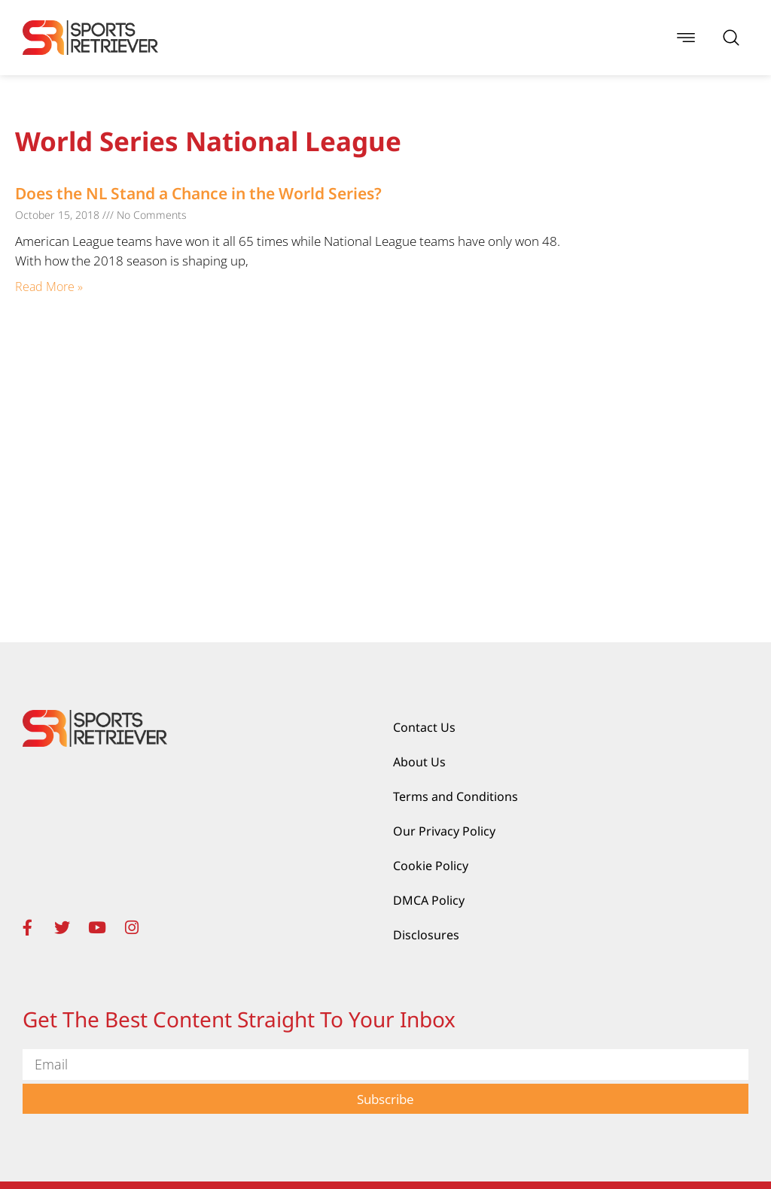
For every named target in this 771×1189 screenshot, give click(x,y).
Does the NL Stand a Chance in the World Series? (200, 193)
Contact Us (424, 727)
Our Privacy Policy (444, 831)
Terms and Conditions (455, 796)
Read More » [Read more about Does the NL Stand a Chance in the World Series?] (49, 286)
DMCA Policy (429, 900)
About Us (419, 762)
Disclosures (426, 935)
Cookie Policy (430, 865)
